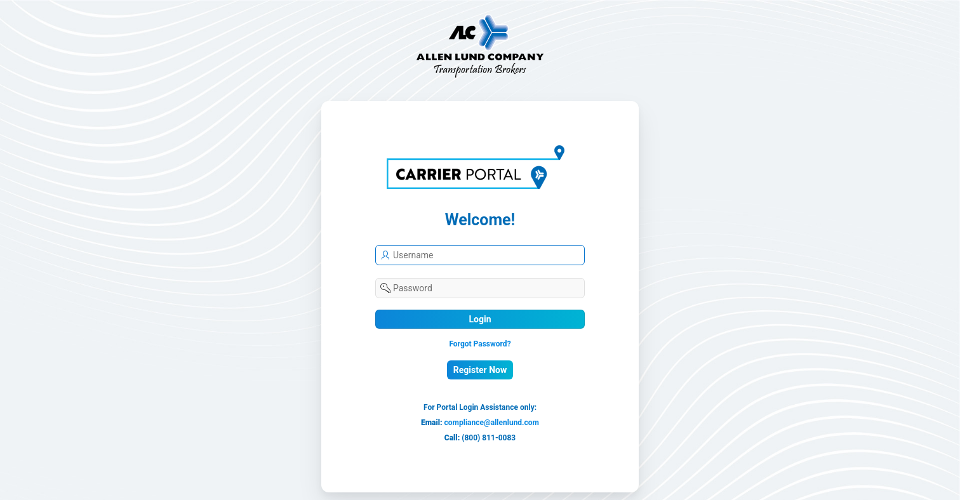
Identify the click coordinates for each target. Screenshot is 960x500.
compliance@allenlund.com (491, 422)
